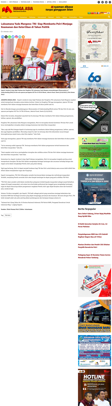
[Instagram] (16, 36)
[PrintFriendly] (19, 36)
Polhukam (32, 17)
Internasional (42, 17)
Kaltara (64, 17)
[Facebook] (2, 36)
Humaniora (23, 17)
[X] (6, 36)
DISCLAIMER (63, 2)
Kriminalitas (73, 17)
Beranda (4, 17)
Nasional (51, 17)
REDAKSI (3, 2)
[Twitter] (12, 36)
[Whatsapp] (9, 36)
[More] (23, 36)
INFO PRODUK (13, 2)
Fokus (80, 17)
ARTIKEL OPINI (51, 2)
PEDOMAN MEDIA (38, 2)
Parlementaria (13, 17)
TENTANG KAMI (25, 2)
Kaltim (58, 17)
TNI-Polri (7, 215)
